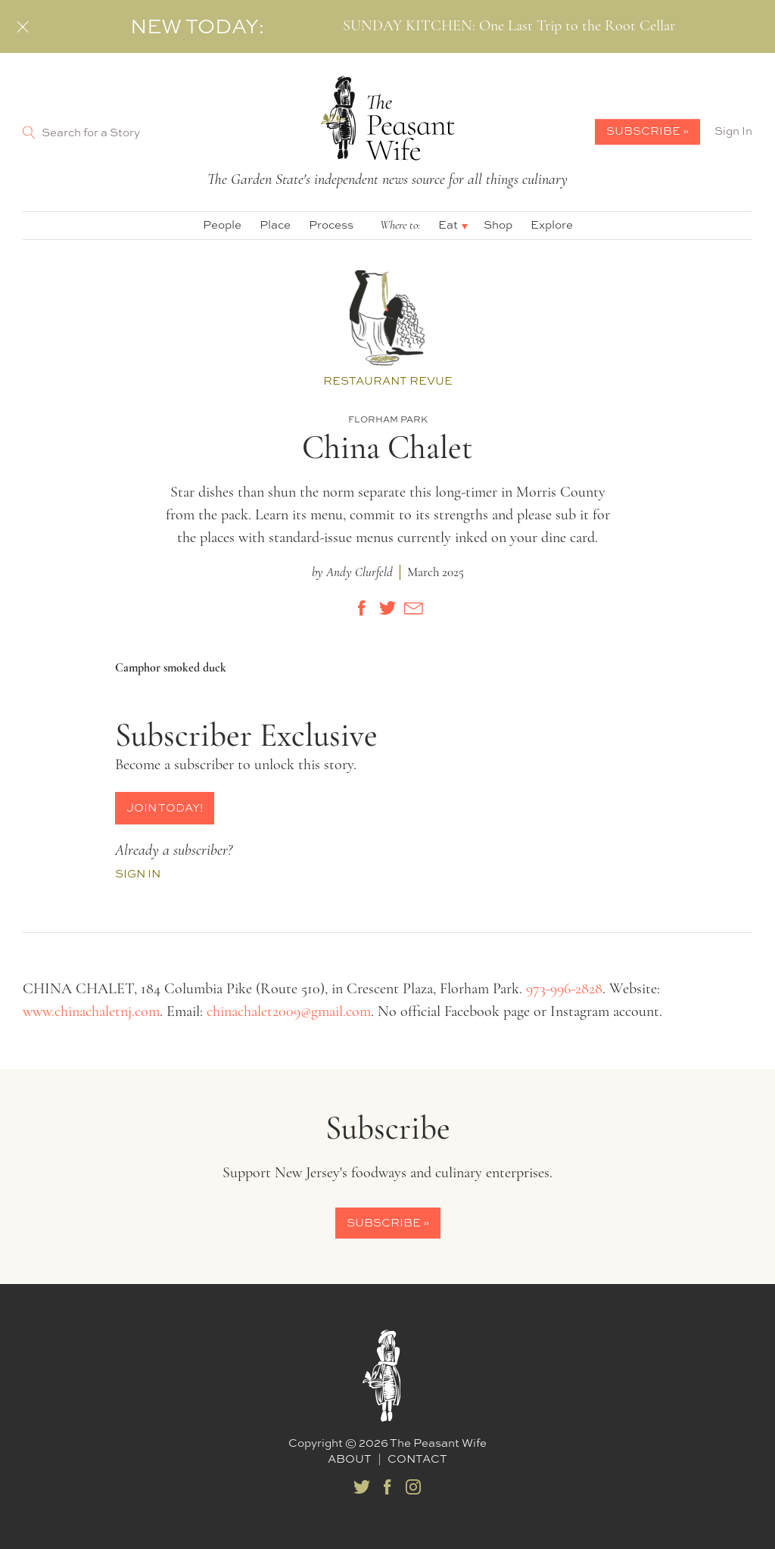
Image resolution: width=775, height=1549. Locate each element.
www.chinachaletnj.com (91, 1012)
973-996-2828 (564, 989)
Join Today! (164, 807)
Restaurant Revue (388, 380)
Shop (498, 224)
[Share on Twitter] (387, 608)
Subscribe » (647, 131)
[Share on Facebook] (361, 608)
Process (331, 224)
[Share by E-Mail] (413, 608)
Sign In (733, 131)
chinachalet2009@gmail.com (289, 1012)
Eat (448, 224)
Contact (417, 1458)
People (222, 224)
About (350, 1458)
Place (275, 224)
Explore (552, 224)
